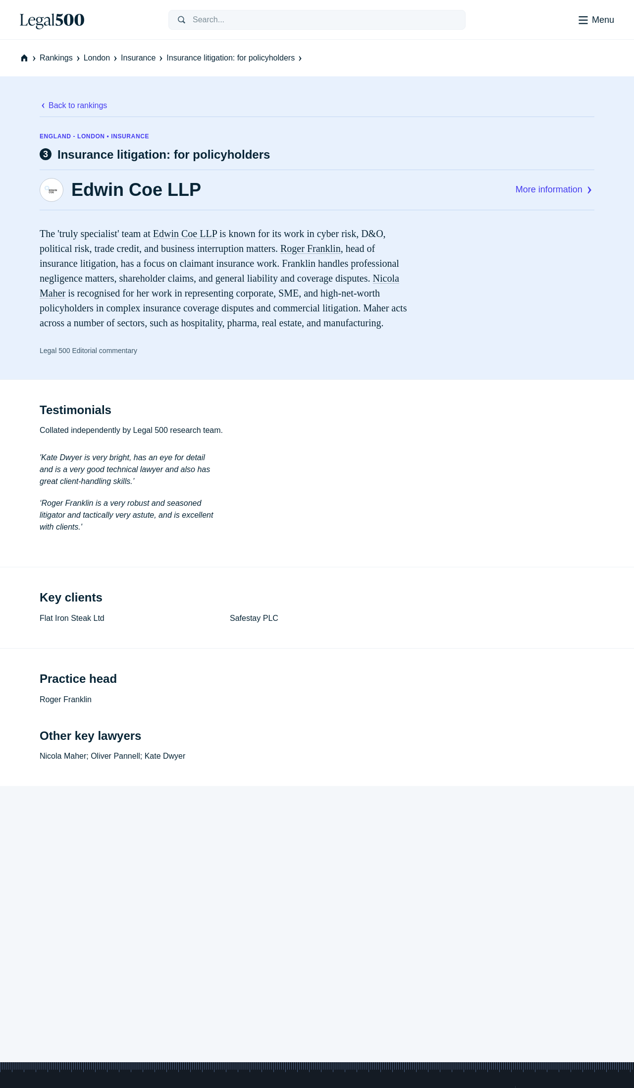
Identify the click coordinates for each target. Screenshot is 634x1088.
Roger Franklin (310, 248)
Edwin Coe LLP (136, 190)
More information (555, 189)
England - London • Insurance (94, 136)
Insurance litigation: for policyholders (235, 58)
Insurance (142, 58)
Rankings (61, 58)
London (101, 58)
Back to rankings (73, 105)
